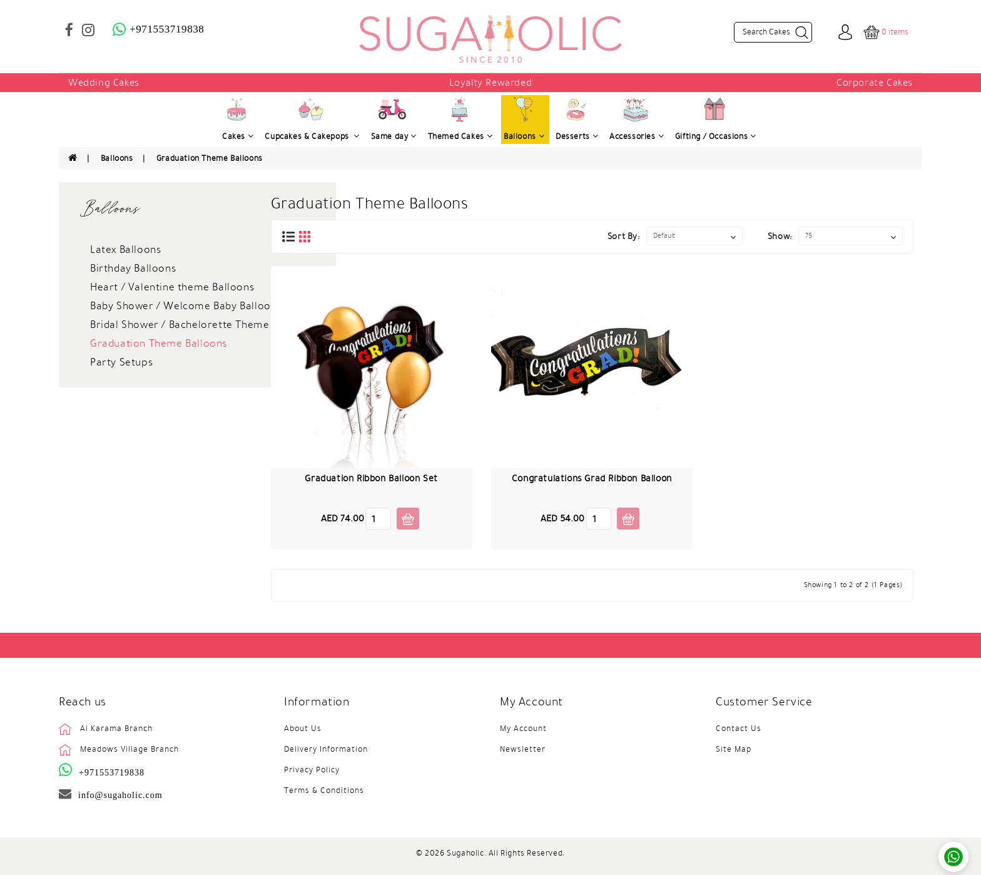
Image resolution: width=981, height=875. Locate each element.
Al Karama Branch (116, 728)
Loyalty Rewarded (490, 82)
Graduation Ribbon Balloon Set (371, 478)
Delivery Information (326, 749)
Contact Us (738, 728)
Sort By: (623, 236)
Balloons (117, 158)
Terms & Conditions (324, 790)
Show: (780, 236)
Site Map (733, 749)
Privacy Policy (312, 770)
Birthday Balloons (133, 268)
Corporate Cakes (874, 82)
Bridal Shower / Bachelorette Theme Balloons (202, 324)
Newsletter (523, 749)
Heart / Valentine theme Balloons (172, 287)
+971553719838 (112, 772)
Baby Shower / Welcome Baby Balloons (186, 306)
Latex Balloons (125, 249)
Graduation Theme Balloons (209, 158)
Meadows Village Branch (129, 749)
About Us (303, 728)
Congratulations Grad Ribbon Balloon (592, 478)
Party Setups (121, 362)
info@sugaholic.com (120, 795)
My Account (523, 728)
